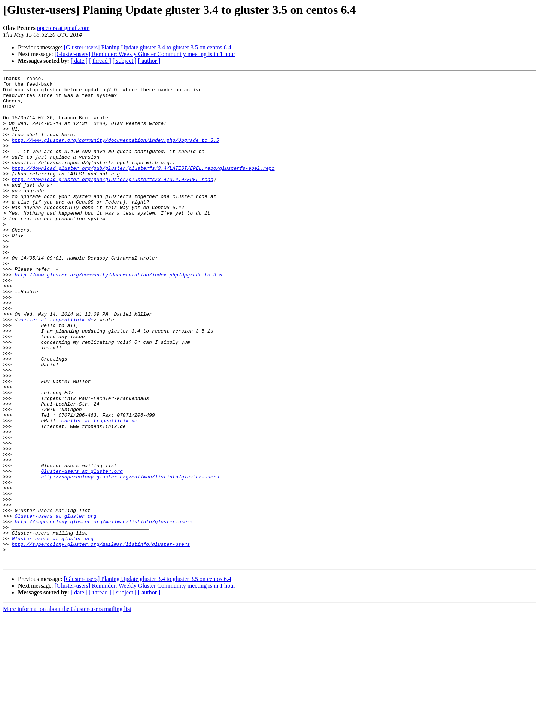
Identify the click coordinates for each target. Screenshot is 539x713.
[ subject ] (125, 61)
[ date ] (79, 61)
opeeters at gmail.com (63, 28)
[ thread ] (100, 61)
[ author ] (149, 61)
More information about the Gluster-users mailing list (67, 706)
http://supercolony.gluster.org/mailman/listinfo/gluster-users (130, 557)
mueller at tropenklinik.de (56, 368)
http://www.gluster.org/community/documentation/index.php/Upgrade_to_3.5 (115, 153)
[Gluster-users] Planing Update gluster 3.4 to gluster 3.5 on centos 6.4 (147, 47)
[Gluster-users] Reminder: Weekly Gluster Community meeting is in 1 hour (145, 54)
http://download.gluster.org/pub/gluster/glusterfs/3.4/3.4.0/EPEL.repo (112, 200)
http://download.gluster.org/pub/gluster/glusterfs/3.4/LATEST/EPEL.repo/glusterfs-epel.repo (143, 187)
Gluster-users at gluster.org (81, 550)
